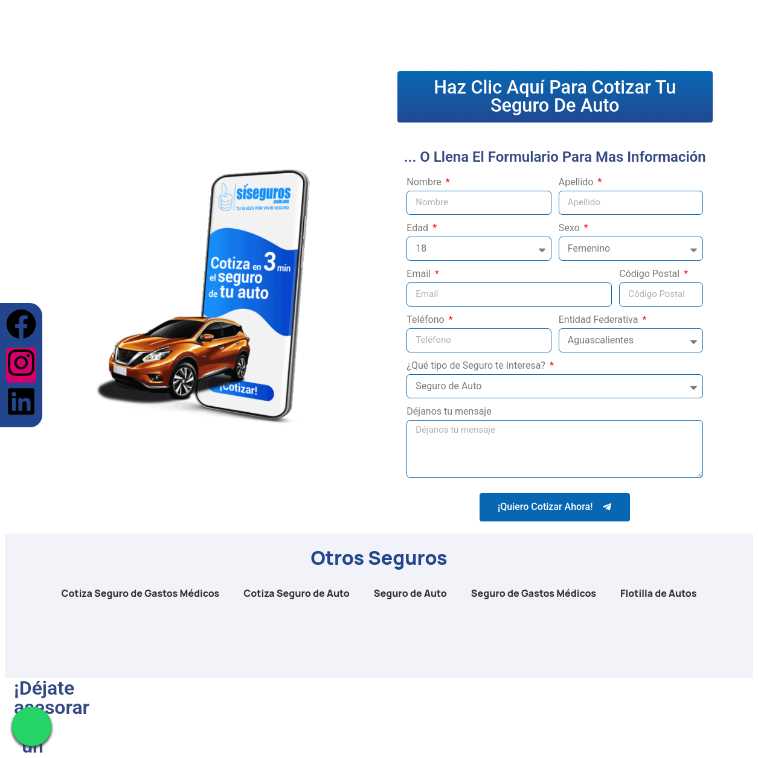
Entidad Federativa (600, 321)
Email (419, 275)
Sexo (570, 229)
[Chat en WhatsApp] (31, 726)
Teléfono (426, 321)
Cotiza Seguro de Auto (296, 594)
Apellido (577, 184)
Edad (418, 229)
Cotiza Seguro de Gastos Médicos (141, 594)
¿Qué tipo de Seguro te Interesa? (477, 367)
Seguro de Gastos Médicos (533, 594)
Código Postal (650, 275)
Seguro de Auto (410, 594)
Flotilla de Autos (658, 594)
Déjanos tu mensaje (448, 413)
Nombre (424, 184)
